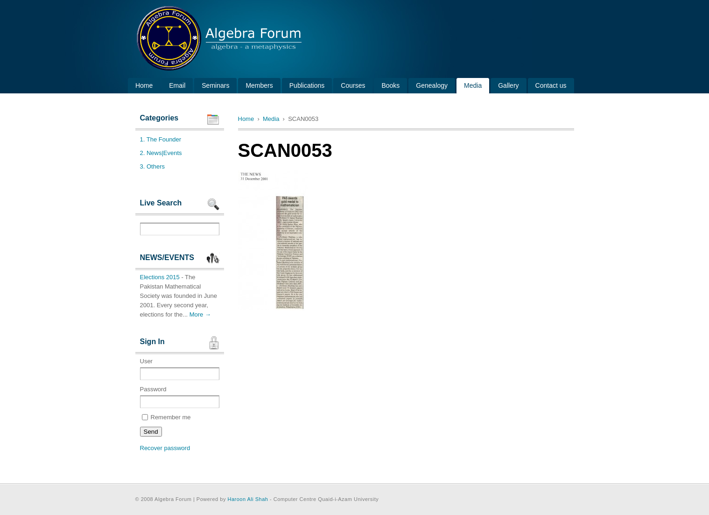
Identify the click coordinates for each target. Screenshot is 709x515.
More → (200, 314)
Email (177, 85)
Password (179, 397)
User (179, 369)
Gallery (508, 85)
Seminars (215, 85)
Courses (353, 85)
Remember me (166, 417)
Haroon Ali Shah (247, 499)
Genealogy (432, 85)
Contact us (551, 85)
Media (473, 85)
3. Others (152, 166)
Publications (307, 85)
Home (144, 85)
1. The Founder (161, 139)
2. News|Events (161, 152)
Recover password (165, 448)
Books (390, 85)
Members (259, 85)
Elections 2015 (160, 277)
